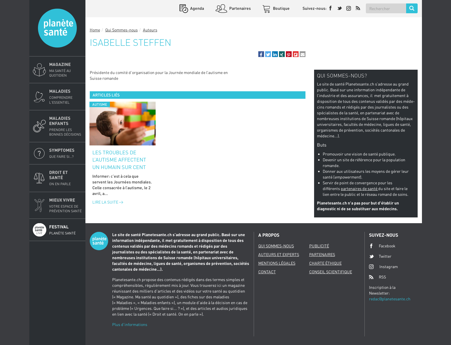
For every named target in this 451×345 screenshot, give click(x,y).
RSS (377, 277)
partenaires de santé (359, 188)
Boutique (281, 8)
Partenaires (239, 8)
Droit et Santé (65, 178)
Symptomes (65, 153)
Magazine (65, 70)
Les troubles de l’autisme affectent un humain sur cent (119, 159)
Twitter (380, 256)
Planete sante (57, 28)
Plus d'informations (129, 324)
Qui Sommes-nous (121, 29)
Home (95, 29)
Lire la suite (107, 202)
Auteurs (150, 29)
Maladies (65, 96)
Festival (65, 230)
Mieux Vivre (65, 205)
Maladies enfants (65, 126)
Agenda (196, 8)
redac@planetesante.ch (389, 298)
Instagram (383, 266)
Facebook (382, 246)
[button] (261, 54)
